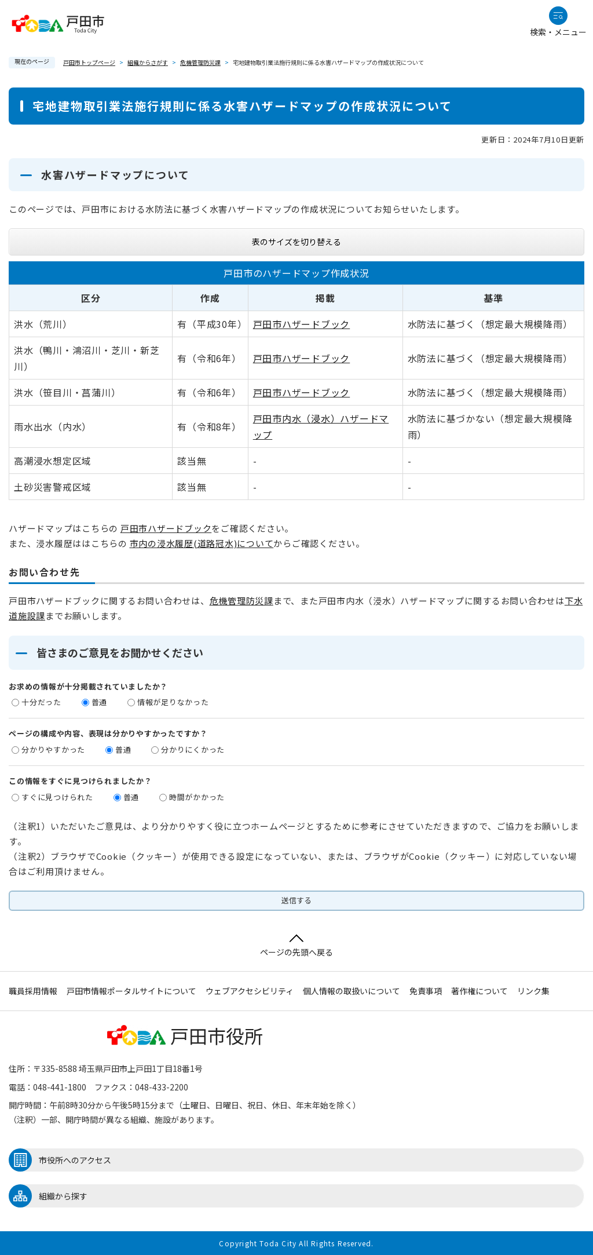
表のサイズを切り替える (296, 241)
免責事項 (425, 991)
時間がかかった (197, 796)
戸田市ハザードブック (301, 324)
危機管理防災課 (200, 62)
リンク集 (533, 991)
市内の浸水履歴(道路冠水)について (202, 543)
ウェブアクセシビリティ (250, 991)
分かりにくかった (193, 749)
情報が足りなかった (173, 701)
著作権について (479, 991)
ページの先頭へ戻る (296, 946)
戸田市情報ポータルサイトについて (131, 991)
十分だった (41, 701)
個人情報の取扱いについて (351, 991)
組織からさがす (147, 62)
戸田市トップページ (89, 62)
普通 (99, 701)
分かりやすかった (53, 749)
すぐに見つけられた (57, 796)
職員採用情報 (33, 991)
